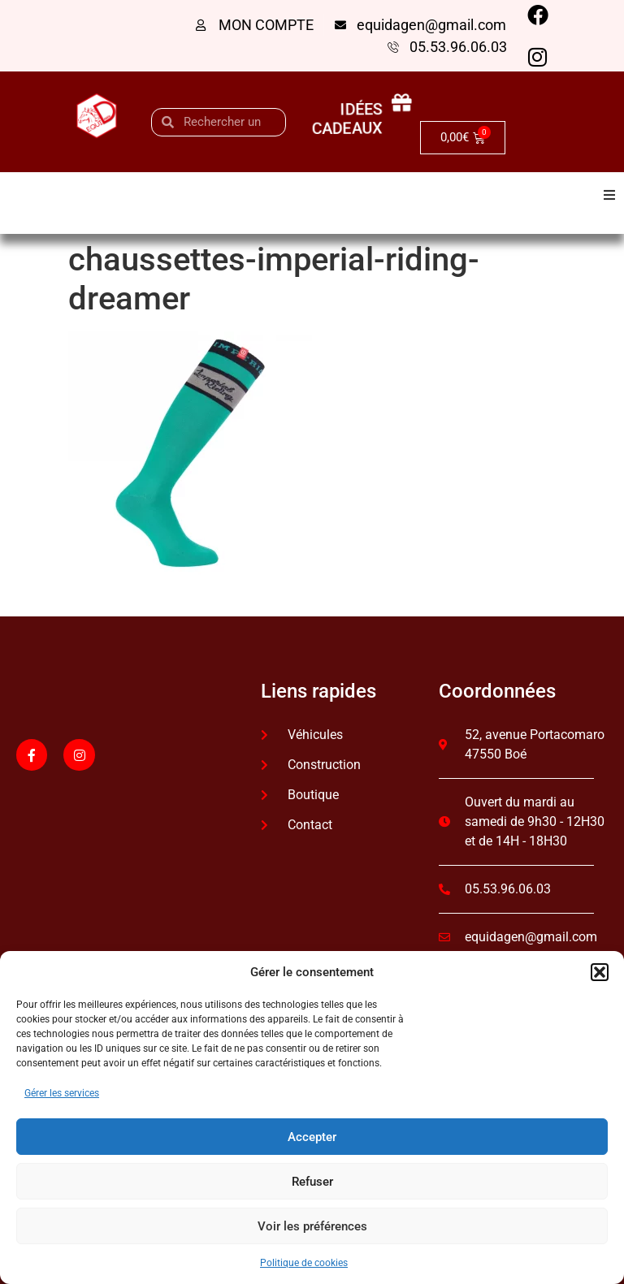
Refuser (312, 1181)
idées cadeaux (346, 118)
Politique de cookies (304, 1263)
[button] (600, 972)
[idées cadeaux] (408, 103)
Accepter (312, 1137)
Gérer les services (61, 1093)
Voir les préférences (312, 1226)
